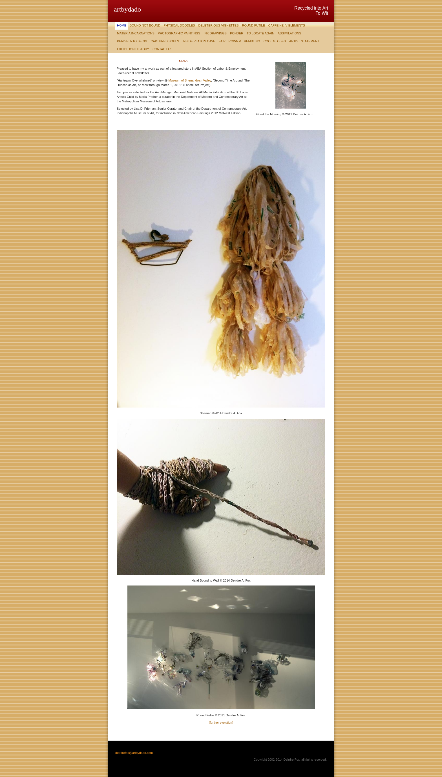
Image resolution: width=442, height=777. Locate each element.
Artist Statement (304, 41)
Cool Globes (275, 41)
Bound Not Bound (145, 25)
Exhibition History (133, 49)
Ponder (236, 33)
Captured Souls (165, 41)
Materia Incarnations (135, 33)
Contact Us (163, 49)
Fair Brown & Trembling (239, 41)
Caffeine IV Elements (286, 25)
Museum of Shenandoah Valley (189, 80)
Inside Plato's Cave (198, 41)
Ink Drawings (215, 33)
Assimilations (289, 33)
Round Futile (253, 25)
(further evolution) (221, 722)
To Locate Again (260, 33)
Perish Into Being (132, 41)
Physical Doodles (179, 25)
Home (121, 25)
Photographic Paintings (179, 33)
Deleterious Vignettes (218, 25)
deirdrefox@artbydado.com (134, 752)
